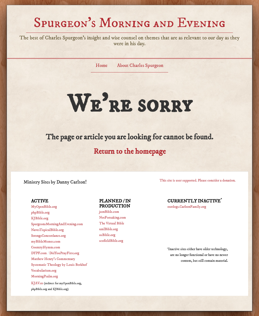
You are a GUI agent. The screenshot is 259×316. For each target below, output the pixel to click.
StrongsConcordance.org (48, 235)
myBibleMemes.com (45, 241)
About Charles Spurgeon (140, 65)
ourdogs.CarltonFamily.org (186, 206)
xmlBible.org (108, 229)
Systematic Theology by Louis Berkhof (59, 264)
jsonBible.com (109, 211)
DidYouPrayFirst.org (64, 253)
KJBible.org (39, 218)
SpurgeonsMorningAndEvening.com (57, 224)
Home (101, 65)
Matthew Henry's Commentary (53, 259)
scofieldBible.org (111, 241)
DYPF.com (39, 253)
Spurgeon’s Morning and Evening (129, 22)
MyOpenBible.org (44, 206)
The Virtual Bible (111, 223)
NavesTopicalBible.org (47, 230)
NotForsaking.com (112, 217)
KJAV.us (37, 283)
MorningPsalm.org (44, 276)
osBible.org (107, 235)
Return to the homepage (130, 151)
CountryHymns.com (45, 247)
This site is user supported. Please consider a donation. (197, 180)
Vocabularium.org (43, 270)
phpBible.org (40, 212)
